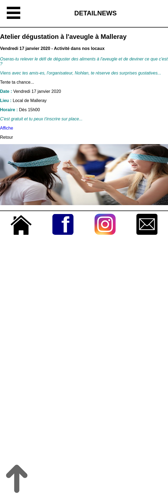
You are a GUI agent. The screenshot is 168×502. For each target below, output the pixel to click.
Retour (6, 137)
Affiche (7, 128)
